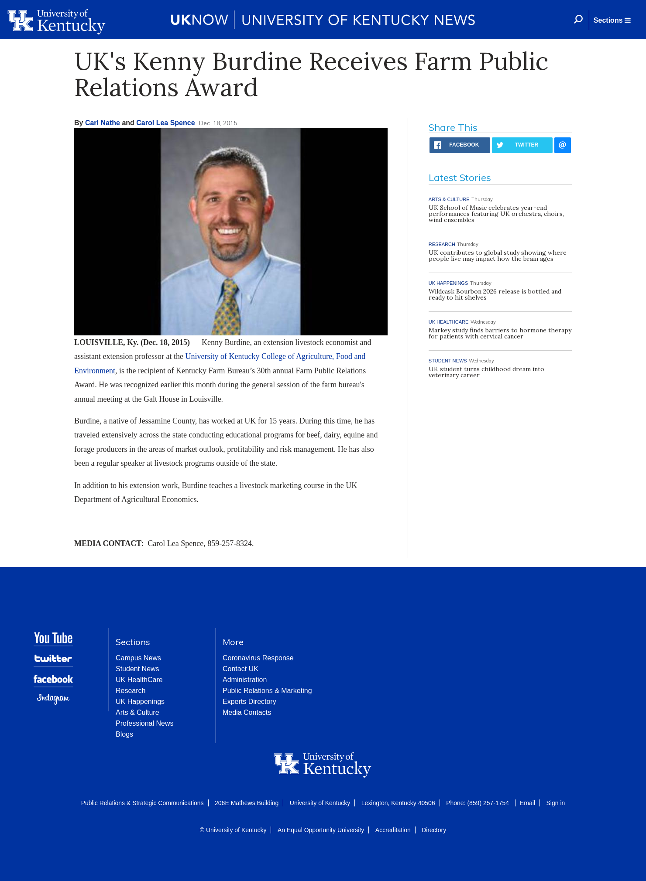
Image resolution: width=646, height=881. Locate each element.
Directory (434, 829)
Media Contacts (247, 712)
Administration (245, 679)
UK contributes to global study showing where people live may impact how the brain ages (498, 256)
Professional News (145, 723)
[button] (612, 20)
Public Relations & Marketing (267, 690)
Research (130, 690)
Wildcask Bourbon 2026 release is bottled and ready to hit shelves (495, 294)
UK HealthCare (139, 679)
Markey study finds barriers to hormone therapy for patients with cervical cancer (500, 333)
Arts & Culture (137, 712)
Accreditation (393, 829)
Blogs (124, 734)
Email (527, 802)
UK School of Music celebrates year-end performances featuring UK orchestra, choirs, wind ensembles (496, 214)
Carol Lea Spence (165, 122)
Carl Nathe (102, 122)
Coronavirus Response (258, 658)
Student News (137, 669)
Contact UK (240, 669)
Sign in (555, 802)
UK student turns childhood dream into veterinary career (486, 372)
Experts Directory (249, 701)
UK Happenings (140, 701)
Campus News (138, 658)
